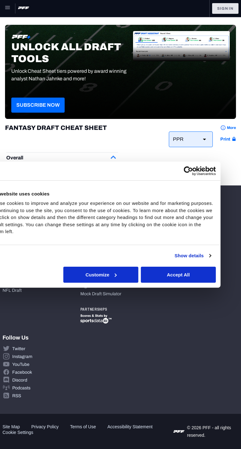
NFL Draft (12, 290)
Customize (119, 274)
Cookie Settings (18, 432)
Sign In (225, 8)
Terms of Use (83, 426)
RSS (16, 395)
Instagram (22, 356)
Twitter (18, 348)
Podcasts (21, 388)
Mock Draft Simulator (100, 293)
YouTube (20, 364)
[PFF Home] (23, 8)
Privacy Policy (45, 426)
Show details (207, 255)
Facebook (22, 372)
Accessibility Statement (130, 426)
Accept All (196, 274)
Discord (19, 380)
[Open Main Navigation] (8, 8)
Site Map (11, 426)
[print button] (228, 139)
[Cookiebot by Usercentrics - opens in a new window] (206, 170)
